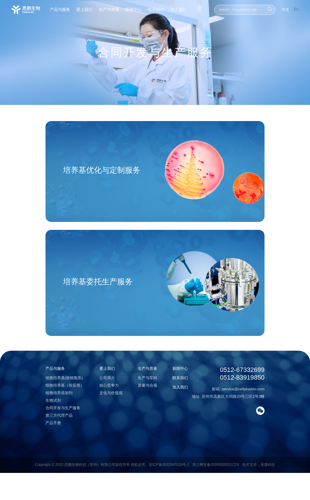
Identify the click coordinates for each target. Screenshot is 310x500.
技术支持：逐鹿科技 (258, 491)
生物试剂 (42, 423)
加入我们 (185, 9)
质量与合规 (143, 408)
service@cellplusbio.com (254, 413)
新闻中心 (139, 9)
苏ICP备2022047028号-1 (169, 491)
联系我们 (162, 9)
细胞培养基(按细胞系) (53, 401)
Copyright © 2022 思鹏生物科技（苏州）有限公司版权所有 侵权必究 (90, 491)
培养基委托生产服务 (91, 293)
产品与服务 (64, 9)
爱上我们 (89, 9)
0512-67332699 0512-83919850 (253, 396)
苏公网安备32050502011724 (215, 491)
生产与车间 (143, 401)
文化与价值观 (103, 416)
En (296, 9)
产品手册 (42, 446)
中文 (285, 10)
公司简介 (99, 401)
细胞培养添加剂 (47, 416)
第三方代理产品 (47, 438)
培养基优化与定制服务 (95, 174)
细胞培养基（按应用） (53, 408)
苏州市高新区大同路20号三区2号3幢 (244, 420)
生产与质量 (114, 9)
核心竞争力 (101, 408)
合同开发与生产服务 (51, 431)
